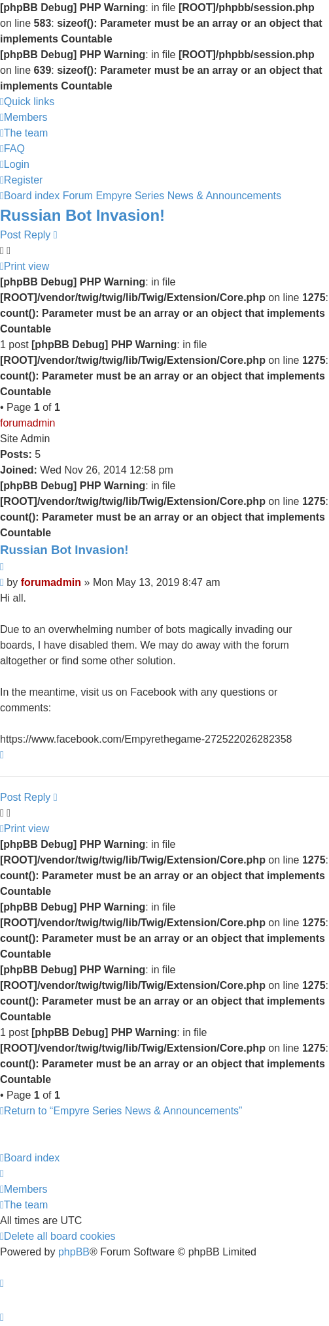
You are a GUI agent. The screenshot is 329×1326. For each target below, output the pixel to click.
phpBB (74, 1251)
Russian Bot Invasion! (82, 215)
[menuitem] (24, 117)
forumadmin (27, 423)
